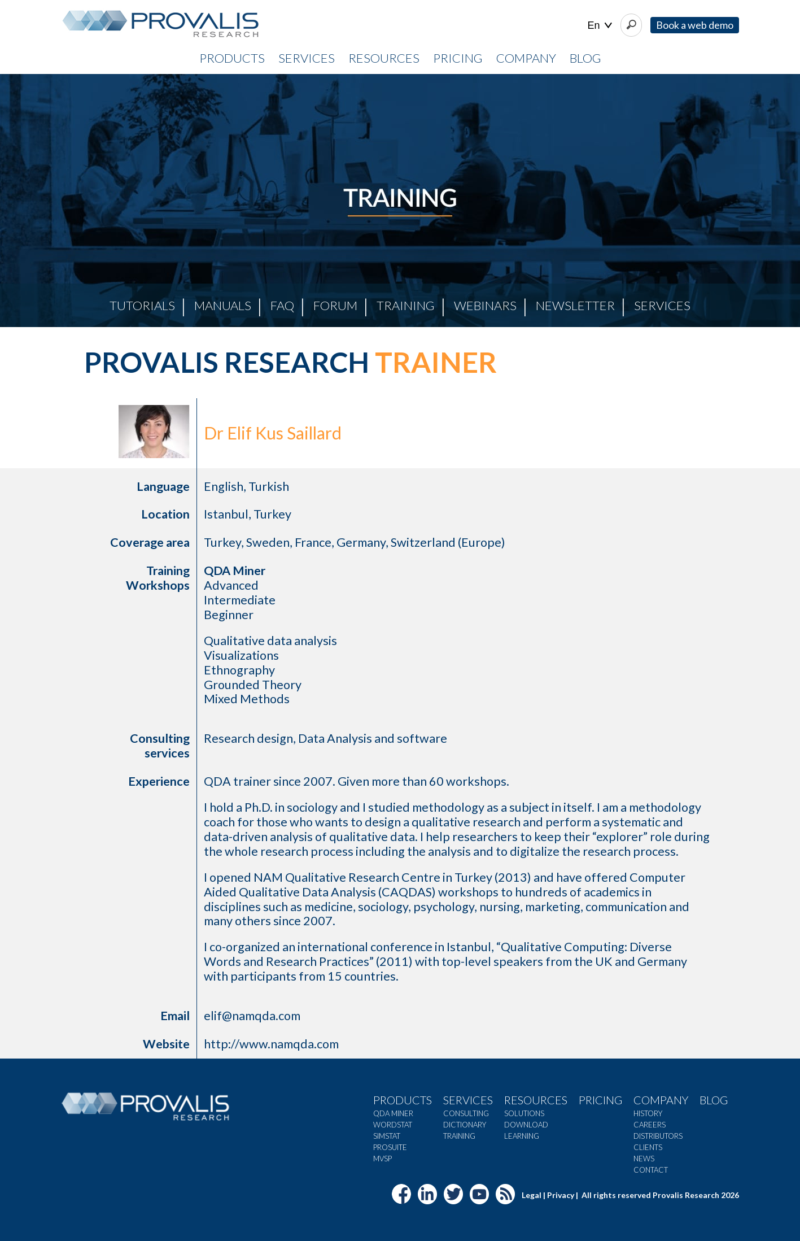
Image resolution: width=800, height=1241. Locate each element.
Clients (647, 1147)
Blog (714, 1100)
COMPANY (526, 58)
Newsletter (575, 305)
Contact (650, 1169)
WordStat (392, 1124)
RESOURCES (383, 58)
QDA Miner (393, 1113)
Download (526, 1124)
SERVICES (306, 58)
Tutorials (142, 305)
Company (660, 1100)
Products (402, 1100)
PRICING (458, 58)
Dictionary (464, 1124)
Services (662, 305)
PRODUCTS (232, 58)
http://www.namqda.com (271, 1044)
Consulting (466, 1113)
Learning (521, 1135)
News (643, 1158)
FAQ (282, 305)
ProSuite (390, 1147)
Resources (535, 1100)
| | (600, 26)
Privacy (560, 1195)
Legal (531, 1195)
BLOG (585, 58)
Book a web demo (694, 25)
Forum (335, 305)
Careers (649, 1124)
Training (406, 305)
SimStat (386, 1135)
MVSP (382, 1158)
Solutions (524, 1113)
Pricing (600, 1100)
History (647, 1113)
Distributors (658, 1135)
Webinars (485, 305)
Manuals (222, 305)
